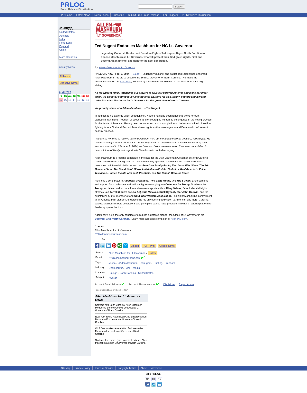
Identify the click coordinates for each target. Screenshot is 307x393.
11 (87, 99)
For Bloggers (170, 14)
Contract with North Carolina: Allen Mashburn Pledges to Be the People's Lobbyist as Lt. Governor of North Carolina (118, 308)
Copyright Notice (126, 368)
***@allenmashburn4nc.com (111, 234)
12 (83, 99)
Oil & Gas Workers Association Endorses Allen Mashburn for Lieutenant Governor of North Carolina (119, 331)
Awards (113, 277)
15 (69, 99)
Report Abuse (186, 284)
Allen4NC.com (179, 218)
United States (67, 32)
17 (61, 99)
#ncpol (112, 263)
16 (65, 99)
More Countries (68, 57)
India (62, 39)
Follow (152, 253)
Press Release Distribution (76, 8)
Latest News (83, 14)
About (144, 368)
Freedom (170, 263)
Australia (64, 35)
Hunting (158, 263)
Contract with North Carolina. (112, 218)
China (62, 49)
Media (136, 267)
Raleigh (113, 273)
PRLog (136, 73)
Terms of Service (104, 368)
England (64, 46)
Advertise (156, 368)
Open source (116, 267)
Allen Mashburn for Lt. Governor (117, 67)
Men (128, 267)
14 (74, 99)
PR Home (66, 14)
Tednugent (145, 263)
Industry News (67, 67)
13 (78, 99)
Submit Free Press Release (143, 14)
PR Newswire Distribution (196, 14)
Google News (167, 245)
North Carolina (127, 273)
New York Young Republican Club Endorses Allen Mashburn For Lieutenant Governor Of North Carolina (120, 319)
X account (125, 81)
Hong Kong (65, 42)
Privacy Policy (82, 368)
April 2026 (65, 92)
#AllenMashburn (127, 263)
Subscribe (118, 14)
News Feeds (101, 14)
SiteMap (65, 368)
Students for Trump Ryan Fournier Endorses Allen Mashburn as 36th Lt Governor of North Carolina (121, 341)
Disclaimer (169, 284)
